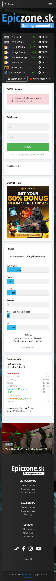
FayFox (10, 389)
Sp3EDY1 (11, 385)
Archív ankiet (28, 347)
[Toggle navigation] (50, 4)
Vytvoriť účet (38, 154)
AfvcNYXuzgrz (13, 395)
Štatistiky (28, 514)
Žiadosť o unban (28, 485)
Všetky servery (17, 78)
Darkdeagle (12, 373)
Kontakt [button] (28, 559)
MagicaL (10, 379)
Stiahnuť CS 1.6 (28, 492)
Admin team (28, 532)
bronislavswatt (13, 376)
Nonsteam (28, 536)
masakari (27, 411)
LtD (8, 392)
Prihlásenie (9, 4)
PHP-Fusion (25, 574)
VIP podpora (28, 529)
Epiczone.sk (28, 577)
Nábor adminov (28, 488)
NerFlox (10, 401)
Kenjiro (10, 382)
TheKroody (12, 398)
